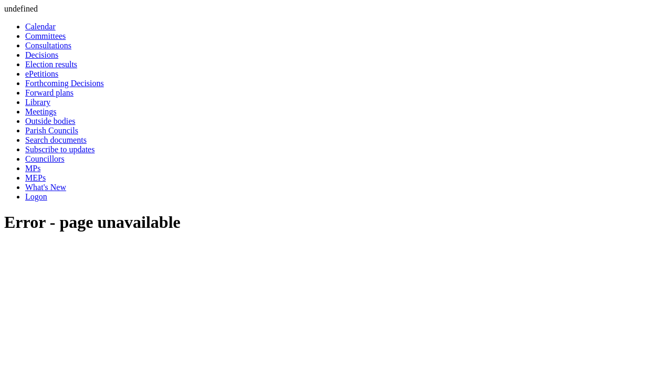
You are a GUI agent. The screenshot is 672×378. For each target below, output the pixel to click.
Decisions (41, 54)
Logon (36, 196)
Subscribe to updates (59, 149)
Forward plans (49, 92)
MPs (32, 168)
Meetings (41, 111)
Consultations (48, 45)
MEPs (35, 177)
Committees (45, 36)
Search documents (56, 139)
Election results (51, 64)
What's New (45, 187)
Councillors (45, 158)
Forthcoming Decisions (64, 83)
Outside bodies (50, 121)
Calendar (40, 26)
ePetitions (41, 73)
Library (37, 102)
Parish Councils (51, 130)
